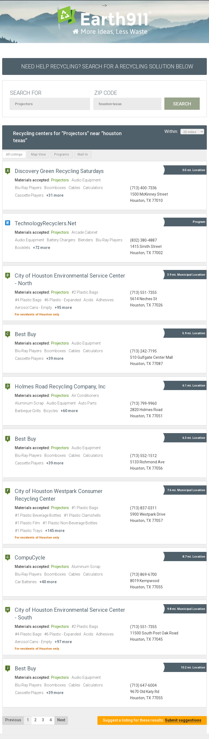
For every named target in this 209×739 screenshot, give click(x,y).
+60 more (69, 411)
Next (61, 720)
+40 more (48, 582)
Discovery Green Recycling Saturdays (59, 171)
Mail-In (83, 154)
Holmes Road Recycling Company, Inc (60, 386)
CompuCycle (30, 557)
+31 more (54, 195)
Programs (61, 154)
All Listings (14, 154)
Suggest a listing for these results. (152, 720)
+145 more (54, 530)
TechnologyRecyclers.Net (45, 223)
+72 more (41, 247)
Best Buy (25, 334)
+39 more (54, 358)
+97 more (63, 642)
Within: (184, 132)
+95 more (63, 307)
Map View (38, 154)
